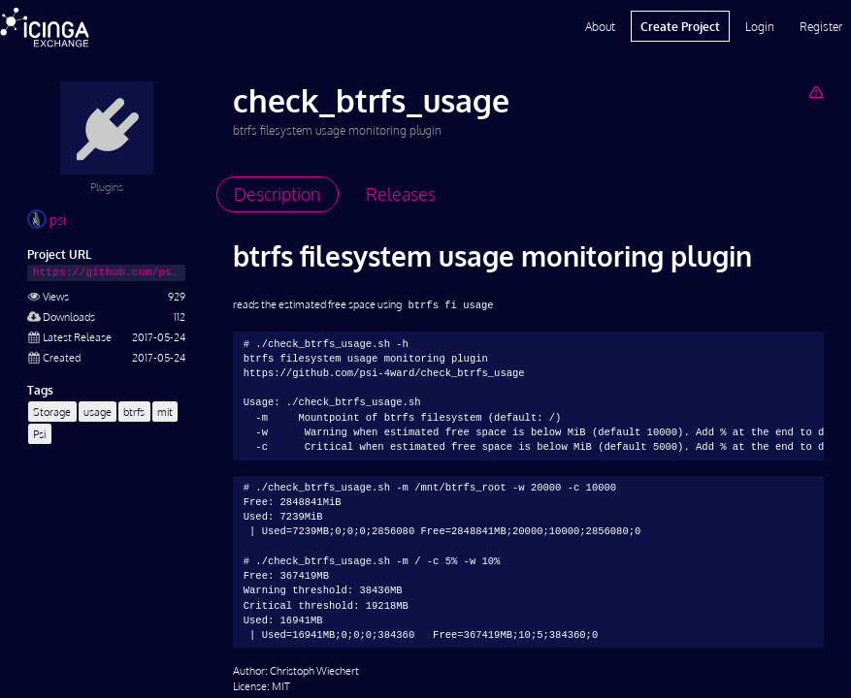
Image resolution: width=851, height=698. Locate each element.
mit (165, 411)
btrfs (134, 411)
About (600, 26)
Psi (39, 434)
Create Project (680, 26)
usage (97, 411)
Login (759, 26)
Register (821, 26)
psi (46, 219)
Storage (52, 411)
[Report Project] (815, 91)
